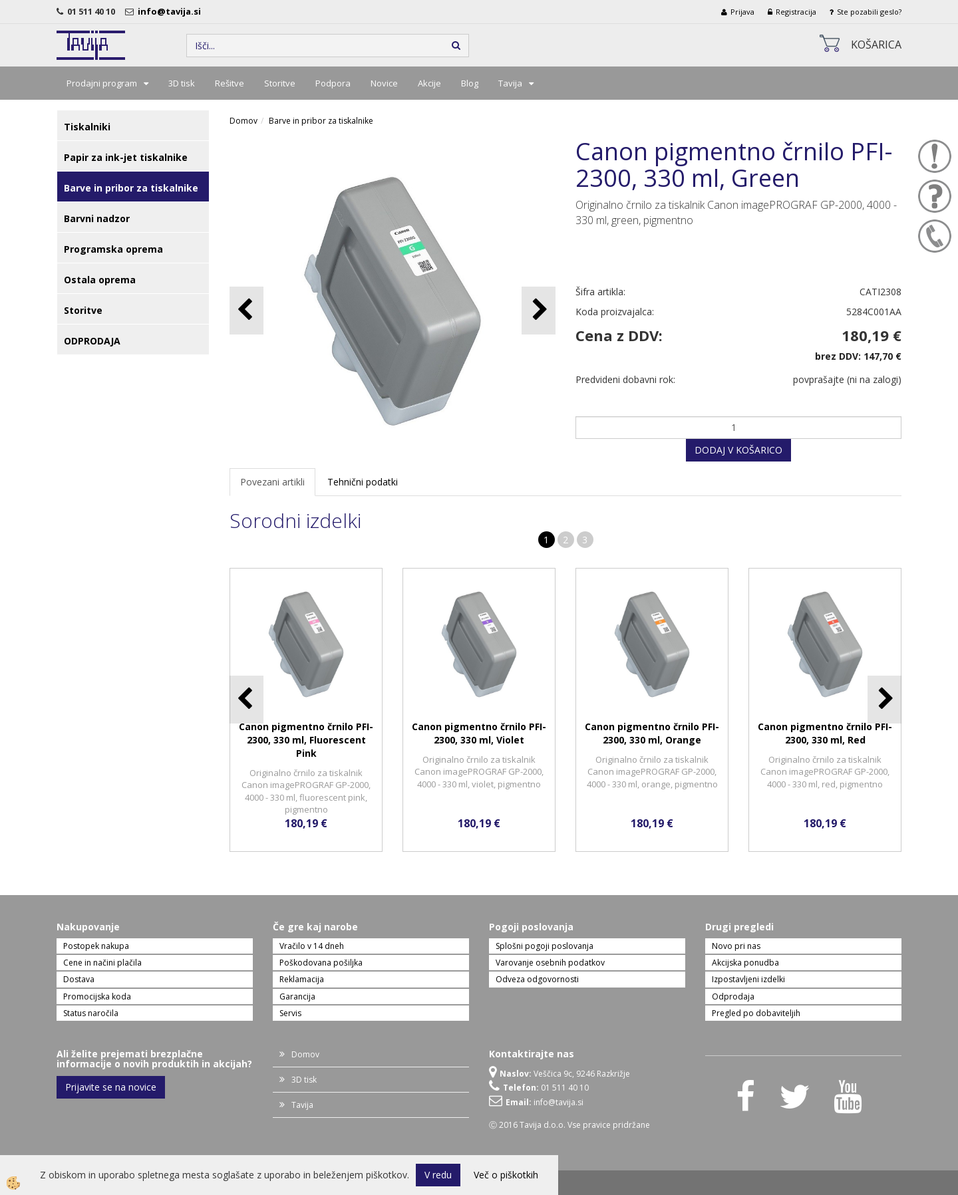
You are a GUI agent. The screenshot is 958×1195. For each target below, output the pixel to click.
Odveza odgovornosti (537, 979)
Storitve (279, 83)
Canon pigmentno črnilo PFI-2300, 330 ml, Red (825, 733)
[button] (539, 310)
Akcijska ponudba (745, 962)
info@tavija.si (171, 11)
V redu (438, 1174)
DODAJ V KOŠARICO (738, 450)
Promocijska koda (97, 996)
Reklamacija (301, 979)
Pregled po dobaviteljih (756, 1013)
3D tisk (181, 83)
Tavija (510, 83)
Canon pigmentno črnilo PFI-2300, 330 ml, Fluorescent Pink (306, 739)
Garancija (297, 996)
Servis (290, 1013)
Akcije (429, 83)
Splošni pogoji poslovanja (544, 946)
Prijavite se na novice (110, 1087)
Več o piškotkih (506, 1174)
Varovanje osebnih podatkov (550, 962)
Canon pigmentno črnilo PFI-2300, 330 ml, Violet (479, 733)
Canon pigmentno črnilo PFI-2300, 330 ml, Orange (652, 733)
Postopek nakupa (96, 946)
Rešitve (229, 83)
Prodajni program (102, 83)
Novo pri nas (736, 946)
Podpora (333, 83)
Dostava (78, 979)
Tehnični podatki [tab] (362, 481)
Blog (469, 83)
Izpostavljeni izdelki (748, 979)
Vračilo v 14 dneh (311, 946)
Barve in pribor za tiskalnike (321, 120)
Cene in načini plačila (102, 962)
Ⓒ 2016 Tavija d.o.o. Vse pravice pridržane (569, 1124)
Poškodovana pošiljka (321, 962)
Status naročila (90, 1013)
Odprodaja (733, 996)
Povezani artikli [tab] (272, 481)
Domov (243, 120)
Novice (384, 83)
